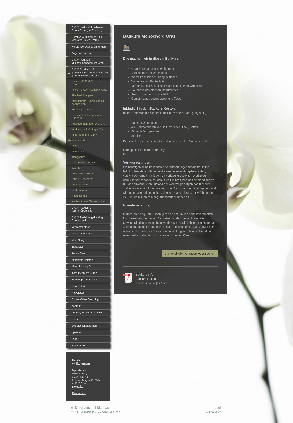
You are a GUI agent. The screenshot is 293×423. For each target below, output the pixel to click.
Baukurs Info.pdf (146, 278)
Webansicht (213, 412)
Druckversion (83, 407)
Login (218, 407)
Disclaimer (79, 393)
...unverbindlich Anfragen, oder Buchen (189, 253)
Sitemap (103, 407)
